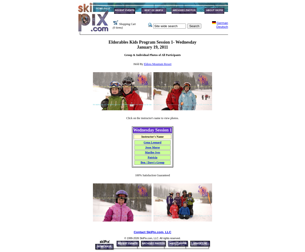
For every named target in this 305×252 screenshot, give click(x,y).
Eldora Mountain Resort (158, 64)
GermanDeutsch (222, 25)
